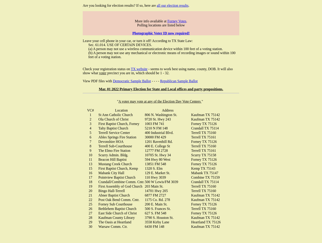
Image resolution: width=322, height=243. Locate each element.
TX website (139, 69)
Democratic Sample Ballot (132, 81)
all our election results (173, 5)
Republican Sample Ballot (179, 81)
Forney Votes (176, 21)
